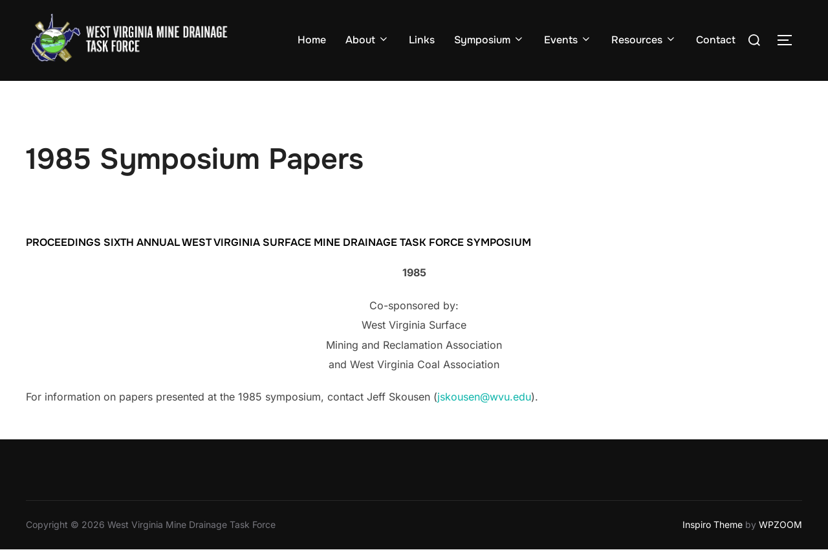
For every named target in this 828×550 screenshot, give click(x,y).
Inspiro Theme (712, 524)
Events (568, 40)
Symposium (489, 40)
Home (312, 40)
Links (422, 40)
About (367, 40)
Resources (644, 40)
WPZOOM (780, 524)
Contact (715, 40)
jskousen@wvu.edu (484, 396)
